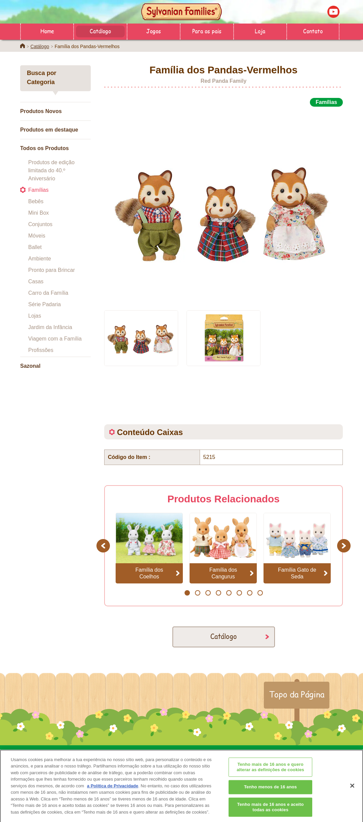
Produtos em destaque (49, 130)
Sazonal (30, 366)
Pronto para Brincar (51, 270)
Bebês (35, 201)
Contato (313, 31)
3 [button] (207, 593)
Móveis (36, 236)
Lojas (34, 316)
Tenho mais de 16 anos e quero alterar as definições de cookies (270, 776)
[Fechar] (352, 794)
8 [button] (259, 593)
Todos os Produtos (44, 148)
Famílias (38, 190)
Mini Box (38, 213)
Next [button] (344, 545)
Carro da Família (48, 293)
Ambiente (39, 258)
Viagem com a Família (55, 339)
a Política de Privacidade (112, 794)
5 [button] (228, 593)
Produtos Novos (41, 111)
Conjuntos (40, 224)
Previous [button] (104, 545)
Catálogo (100, 31)
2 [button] (197, 593)
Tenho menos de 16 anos (270, 795)
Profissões (40, 350)
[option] (223, 204)
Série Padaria (44, 304)
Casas (35, 281)
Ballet (35, 247)
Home (47, 31)
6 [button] (239, 593)
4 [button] (218, 593)
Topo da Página (296, 694)
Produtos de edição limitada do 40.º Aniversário (51, 170)
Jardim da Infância (50, 327)
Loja (260, 31)
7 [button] (249, 593)
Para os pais (206, 31)
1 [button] (187, 593)
